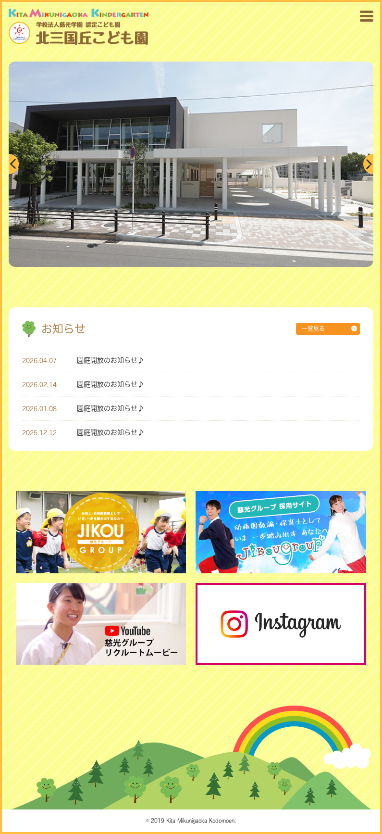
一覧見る (313, 328)
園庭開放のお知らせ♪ (110, 360)
